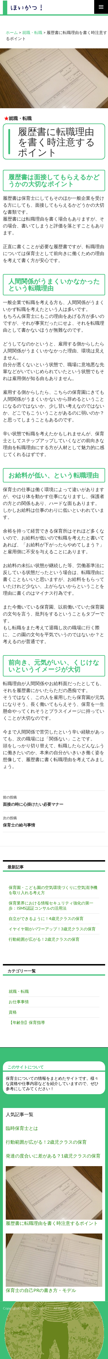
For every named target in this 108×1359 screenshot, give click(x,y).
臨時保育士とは (22, 1128)
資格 (13, 1012)
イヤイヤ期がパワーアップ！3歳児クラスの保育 (52, 928)
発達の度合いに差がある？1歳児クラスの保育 (53, 1155)
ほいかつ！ (41, 1308)
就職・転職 (20, 118)
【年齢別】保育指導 (27, 1022)
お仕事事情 (19, 1001)
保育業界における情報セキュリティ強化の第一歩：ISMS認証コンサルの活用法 (51, 905)
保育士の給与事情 (54, 821)
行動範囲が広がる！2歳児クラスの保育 (44, 939)
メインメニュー (101, 7)
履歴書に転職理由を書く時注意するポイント (52, 1223)
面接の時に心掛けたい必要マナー (54, 800)
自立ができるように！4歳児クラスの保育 (46, 918)
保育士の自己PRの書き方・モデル (41, 1290)
